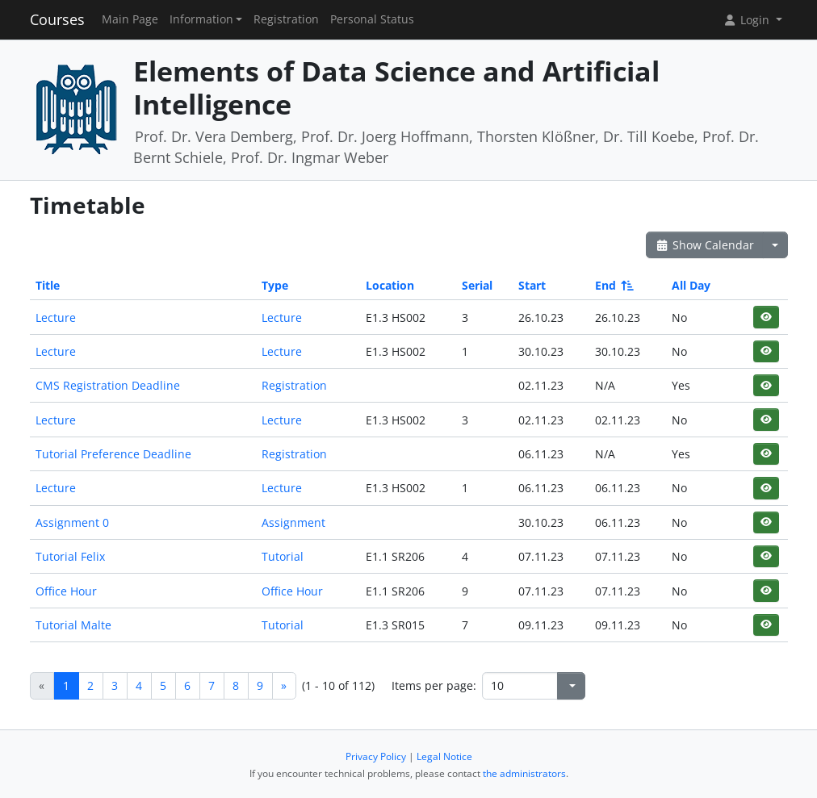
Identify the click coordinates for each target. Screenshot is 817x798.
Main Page (130, 19)
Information (201, 19)
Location (390, 285)
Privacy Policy (376, 756)
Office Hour (66, 591)
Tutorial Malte (73, 625)
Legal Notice (444, 756)
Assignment (293, 522)
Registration (286, 19)
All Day (691, 285)
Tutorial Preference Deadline (113, 454)
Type (275, 285)
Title (48, 285)
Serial (477, 285)
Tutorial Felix (70, 556)
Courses (57, 19)
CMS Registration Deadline (108, 385)
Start (532, 285)
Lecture (56, 317)
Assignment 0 (72, 522)
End (613, 285)
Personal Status (372, 19)
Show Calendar (705, 245)
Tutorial (283, 556)
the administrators (524, 773)
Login (748, 19)
